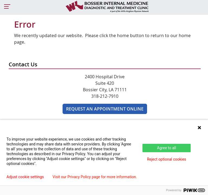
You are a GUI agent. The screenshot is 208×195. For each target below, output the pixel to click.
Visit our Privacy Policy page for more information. (95, 177)
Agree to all (166, 148)
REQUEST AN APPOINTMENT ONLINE (105, 109)
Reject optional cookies (166, 159)
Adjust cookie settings (25, 177)
